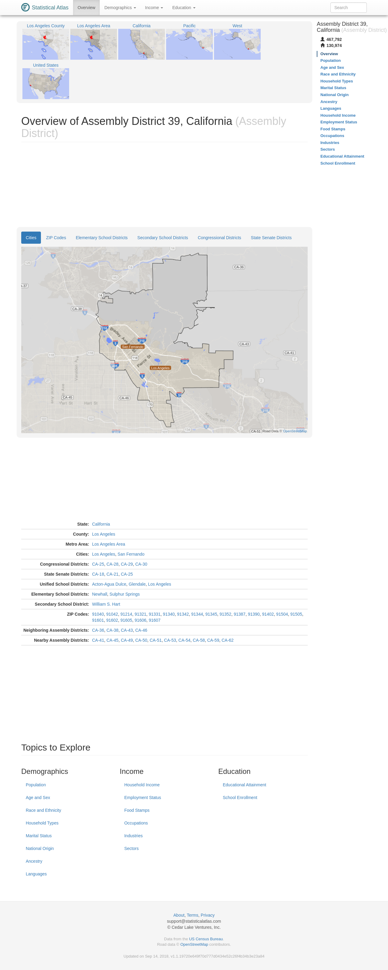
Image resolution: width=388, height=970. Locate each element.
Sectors (131, 848)
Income (154, 7)
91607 (155, 620)
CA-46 (141, 630)
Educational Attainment (244, 784)
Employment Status (142, 797)
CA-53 (170, 640)
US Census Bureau (206, 939)
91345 (211, 614)
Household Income (142, 784)
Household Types (42, 823)
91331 (155, 614)
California (101, 524)
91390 (254, 614)
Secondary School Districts (162, 237)
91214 (126, 614)
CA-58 (199, 640)
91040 (98, 614)
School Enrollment (240, 797)
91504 (282, 614)
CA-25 (98, 564)
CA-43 (127, 630)
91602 (112, 620)
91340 (169, 614)
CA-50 (141, 640)
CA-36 (98, 630)
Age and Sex (38, 797)
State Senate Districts (271, 237)
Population (36, 784)
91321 (140, 614)
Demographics (120, 7)
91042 (112, 614)
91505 (296, 614)
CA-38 (112, 630)
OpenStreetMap (194, 944)
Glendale (137, 584)
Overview (86, 7)
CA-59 (213, 640)
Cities (31, 237)
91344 (197, 614)
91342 (183, 614)
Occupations (136, 823)
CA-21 (112, 574)
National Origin (40, 848)
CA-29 (127, 564)
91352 (225, 614)
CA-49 (127, 640)
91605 (126, 620)
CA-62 (228, 640)
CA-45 (112, 640)
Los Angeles (103, 534)
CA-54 (185, 640)
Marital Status (39, 835)
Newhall (99, 594)
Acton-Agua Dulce (109, 584)
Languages (36, 873)
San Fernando (131, 554)
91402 (268, 614)
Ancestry (34, 861)
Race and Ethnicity (43, 810)
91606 (140, 620)
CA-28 (112, 564)
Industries (133, 835)
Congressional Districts (219, 237)
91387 (240, 614)
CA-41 (98, 640)
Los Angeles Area (108, 544)
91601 (98, 620)
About (179, 915)
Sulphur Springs (124, 594)
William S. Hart (106, 604)
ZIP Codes (56, 237)
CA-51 (156, 640)
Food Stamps (136, 810)
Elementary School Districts (102, 237)
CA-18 (98, 574)
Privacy (208, 915)
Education (183, 7)
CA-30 (141, 564)
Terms (192, 915)
